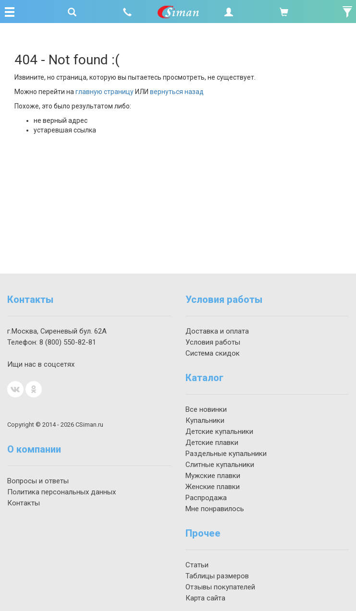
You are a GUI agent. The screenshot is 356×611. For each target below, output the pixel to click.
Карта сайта (205, 598)
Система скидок (212, 353)
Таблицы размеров (217, 576)
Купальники (204, 420)
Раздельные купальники (226, 453)
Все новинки (206, 409)
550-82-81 (67, 342)
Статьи (197, 565)
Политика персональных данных (61, 492)
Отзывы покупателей (220, 587)
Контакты (23, 503)
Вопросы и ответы (38, 481)
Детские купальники (219, 431)
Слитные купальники (219, 464)
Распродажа (206, 497)
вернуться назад (177, 92)
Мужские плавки (212, 475)
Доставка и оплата (217, 331)
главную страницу (104, 92)
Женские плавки (212, 486)
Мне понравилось (214, 508)
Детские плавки (211, 442)
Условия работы (212, 342)
